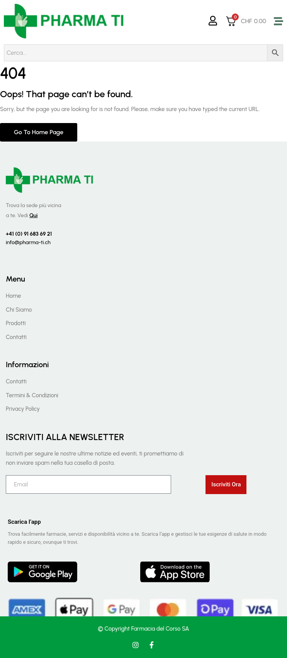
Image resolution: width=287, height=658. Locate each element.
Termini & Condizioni (32, 395)
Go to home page (38, 132)
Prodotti (16, 323)
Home (13, 295)
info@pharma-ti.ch (28, 242)
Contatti (16, 337)
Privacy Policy (23, 408)
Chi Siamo (19, 309)
